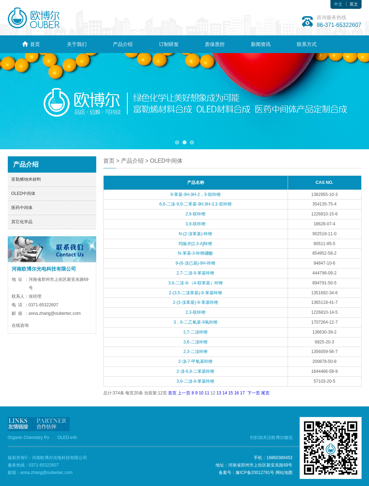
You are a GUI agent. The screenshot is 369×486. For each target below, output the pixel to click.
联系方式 (307, 44)
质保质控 (215, 44)
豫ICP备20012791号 (255, 472)
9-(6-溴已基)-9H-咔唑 (195, 263)
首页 (31, 44)
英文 (354, 4)
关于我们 (77, 44)
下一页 (253, 392)
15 (230, 392)
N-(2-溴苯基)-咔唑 (195, 233)
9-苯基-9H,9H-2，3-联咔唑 (196, 194)
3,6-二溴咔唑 (195, 342)
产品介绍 (123, 44)
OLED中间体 (23, 193)
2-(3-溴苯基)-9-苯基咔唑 (195, 302)
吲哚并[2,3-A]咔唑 (195, 243)
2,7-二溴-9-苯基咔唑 (195, 273)
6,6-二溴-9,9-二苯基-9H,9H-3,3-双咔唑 (196, 204)
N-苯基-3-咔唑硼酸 (195, 253)
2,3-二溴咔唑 (195, 351)
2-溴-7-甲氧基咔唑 (195, 361)
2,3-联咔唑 (195, 312)
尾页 (265, 392)
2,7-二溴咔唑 (195, 332)
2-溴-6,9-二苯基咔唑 (195, 371)
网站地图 (284, 472)
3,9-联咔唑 (195, 223)
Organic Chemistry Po (28, 437)
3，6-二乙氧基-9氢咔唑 (196, 322)
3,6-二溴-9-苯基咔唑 (195, 381)
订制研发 (169, 44)
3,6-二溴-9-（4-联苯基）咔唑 (195, 282)
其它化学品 (22, 221)
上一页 (184, 392)
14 (224, 392)
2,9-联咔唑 (195, 214)
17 (242, 392)
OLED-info (67, 437)
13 (219, 392)
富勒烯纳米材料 (26, 179)
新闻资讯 (261, 44)
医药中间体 (22, 207)
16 (236, 392)
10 (201, 392)
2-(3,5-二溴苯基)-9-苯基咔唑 (195, 292)
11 (206, 392)
